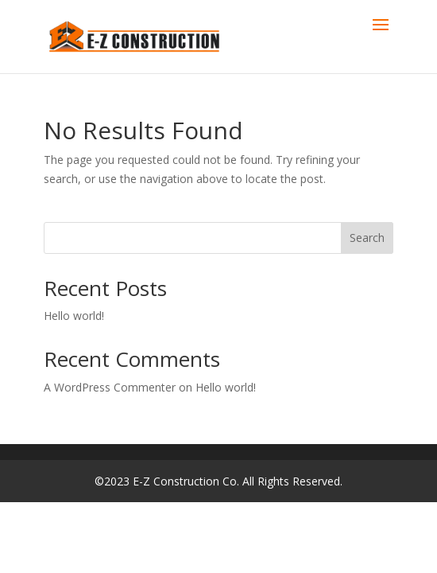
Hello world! (74, 315)
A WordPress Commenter (110, 387)
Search (367, 237)
